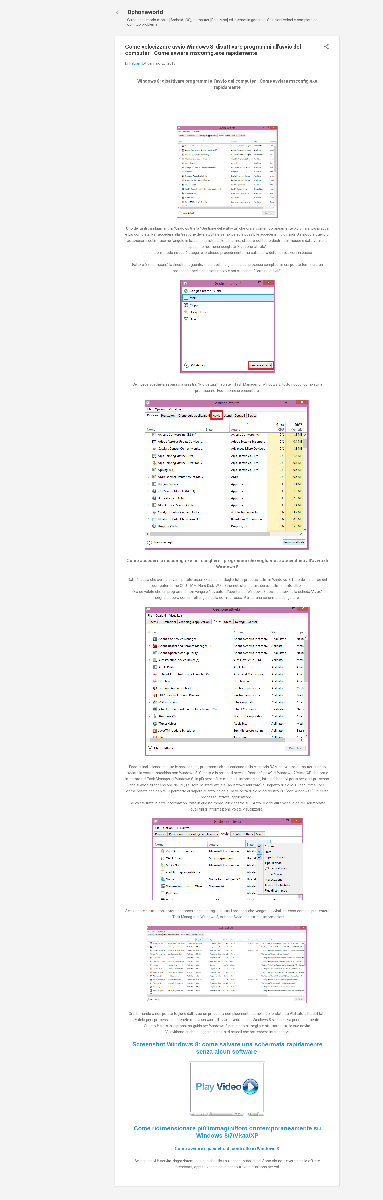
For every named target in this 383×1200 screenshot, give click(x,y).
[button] (326, 47)
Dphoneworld (145, 12)
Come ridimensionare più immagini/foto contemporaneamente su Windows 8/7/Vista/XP (227, 1132)
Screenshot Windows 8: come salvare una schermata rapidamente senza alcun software (227, 1048)
